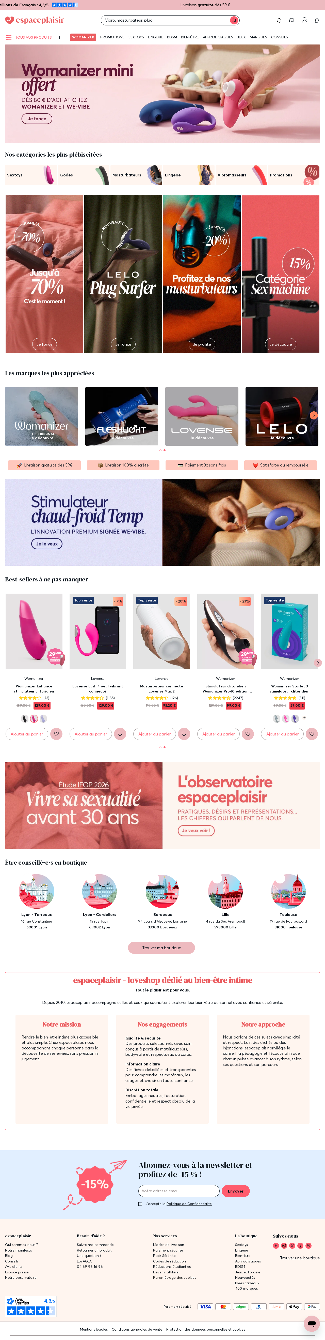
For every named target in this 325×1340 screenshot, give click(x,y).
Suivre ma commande (95, 1245)
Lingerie (155, 37)
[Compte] (305, 20)
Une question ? (89, 1256)
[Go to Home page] (34, 20)
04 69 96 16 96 (90, 1266)
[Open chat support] (312, 1324)
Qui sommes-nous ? (21, 1245)
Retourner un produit (94, 1250)
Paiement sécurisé (168, 1250)
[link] (276, 1246)
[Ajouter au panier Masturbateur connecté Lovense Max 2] (154, 734)
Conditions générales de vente (137, 1329)
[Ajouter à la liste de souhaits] (56, 734)
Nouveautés (245, 1277)
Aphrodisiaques (218, 37)
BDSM (172, 37)
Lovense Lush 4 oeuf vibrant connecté (97, 689)
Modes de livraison (168, 1245)
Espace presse (17, 1272)
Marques (258, 37)
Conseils (279, 37)
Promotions (112, 37)
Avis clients (13, 1266)
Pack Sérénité (164, 1256)
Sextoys (136, 37)
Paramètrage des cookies (174, 1277)
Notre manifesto (18, 1250)
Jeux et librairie (247, 1272)
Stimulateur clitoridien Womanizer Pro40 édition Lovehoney (226, 689)
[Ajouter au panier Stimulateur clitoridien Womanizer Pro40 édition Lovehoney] (218, 734)
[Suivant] (314, 415)
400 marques (246, 1288)
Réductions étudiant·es (172, 1266)
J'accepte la (178, 1203)
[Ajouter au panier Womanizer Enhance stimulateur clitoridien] (27, 734)
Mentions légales (94, 1329)
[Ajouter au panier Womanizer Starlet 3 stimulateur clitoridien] (282, 734)
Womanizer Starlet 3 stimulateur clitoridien (289, 689)
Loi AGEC (84, 1261)
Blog (9, 1256)
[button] (279, 20)
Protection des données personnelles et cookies (205, 1329)
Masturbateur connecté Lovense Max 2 (161, 689)
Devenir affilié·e (165, 1272)
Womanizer (83, 37)
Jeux (241, 37)
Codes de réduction (169, 1261)
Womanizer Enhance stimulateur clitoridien (34, 689)
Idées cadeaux (247, 1283)
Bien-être (190, 37)
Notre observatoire (21, 1277)
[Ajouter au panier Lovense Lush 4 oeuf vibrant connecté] (91, 734)
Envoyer (235, 1191)
